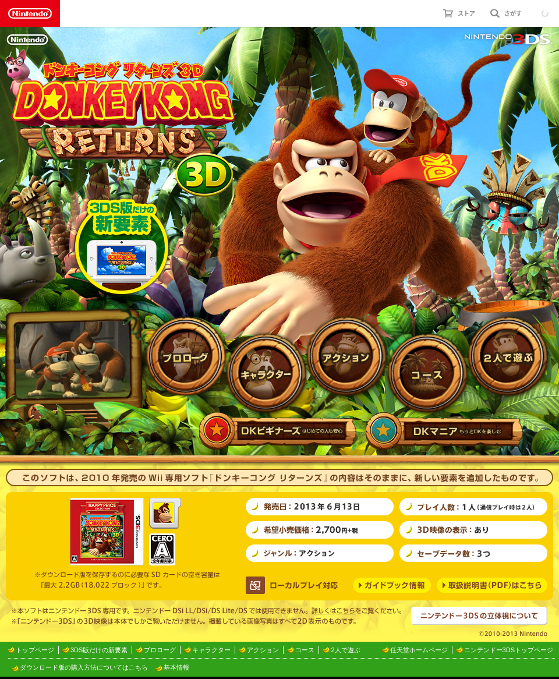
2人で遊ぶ (345, 649)
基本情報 (176, 667)
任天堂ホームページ (419, 649)
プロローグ (160, 649)
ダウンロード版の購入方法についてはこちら (84, 667)
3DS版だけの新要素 (99, 649)
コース (304, 649)
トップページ (35, 649)
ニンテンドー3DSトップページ (508, 649)
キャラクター (211, 649)
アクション (263, 649)
